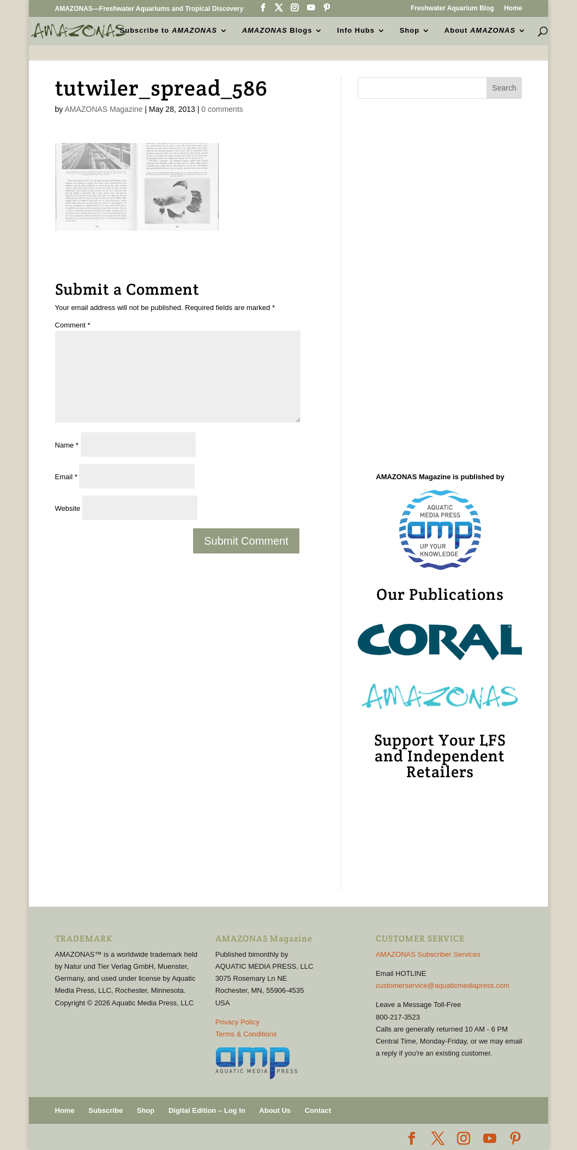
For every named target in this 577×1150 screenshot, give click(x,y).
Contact (318, 1110)
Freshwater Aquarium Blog (452, 8)
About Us (275, 1110)
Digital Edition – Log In (207, 1110)
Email (66, 477)
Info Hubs (356, 30)
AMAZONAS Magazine (103, 109)
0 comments (222, 109)
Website (68, 508)
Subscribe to (168, 30)
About (479, 30)
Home (513, 8)
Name (67, 445)
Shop (410, 30)
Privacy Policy (237, 1022)
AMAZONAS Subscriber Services (428, 954)
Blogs (277, 30)
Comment (73, 325)
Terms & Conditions (246, 1034)
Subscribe (105, 1110)
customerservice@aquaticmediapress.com (442, 985)
